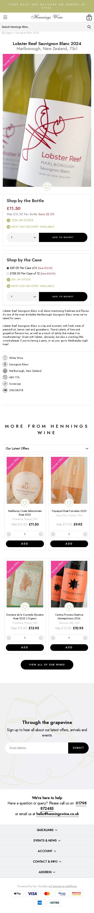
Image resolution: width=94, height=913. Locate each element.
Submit (78, 748)
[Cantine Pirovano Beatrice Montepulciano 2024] (69, 595)
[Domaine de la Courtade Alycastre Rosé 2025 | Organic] (25, 595)
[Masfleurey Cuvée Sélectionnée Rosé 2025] (25, 491)
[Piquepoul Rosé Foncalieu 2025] (69, 491)
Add (63, 237)
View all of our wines (47, 664)
